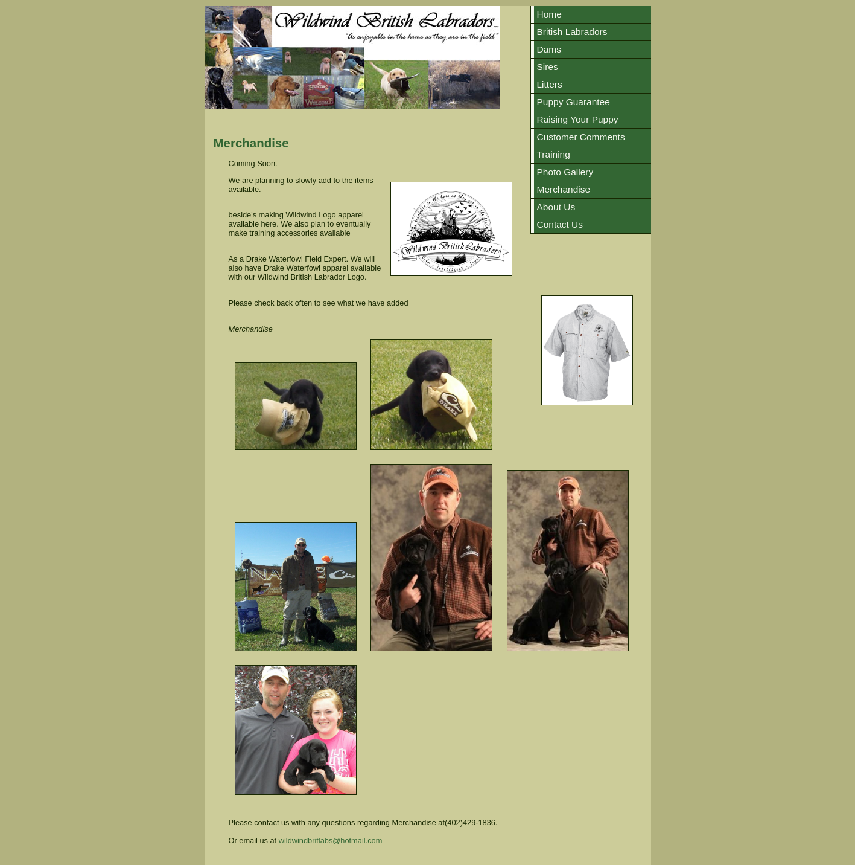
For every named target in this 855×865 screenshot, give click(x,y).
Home (549, 14)
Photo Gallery (565, 172)
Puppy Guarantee (573, 102)
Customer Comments (581, 137)
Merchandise (564, 189)
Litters (549, 84)
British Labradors (572, 32)
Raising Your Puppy (577, 119)
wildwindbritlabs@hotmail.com (331, 840)
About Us (556, 207)
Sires (547, 67)
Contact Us (560, 224)
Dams (549, 49)
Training (553, 154)
